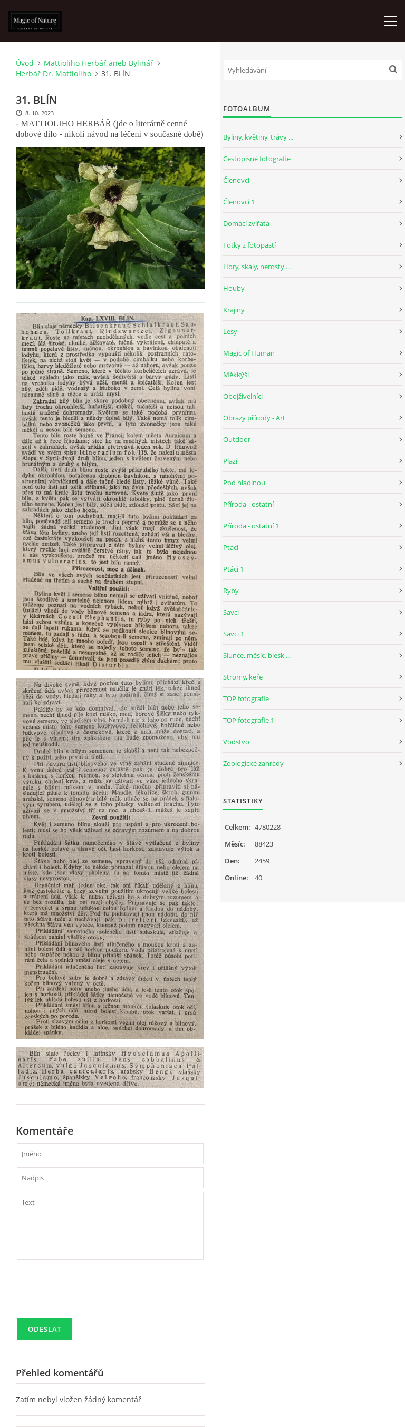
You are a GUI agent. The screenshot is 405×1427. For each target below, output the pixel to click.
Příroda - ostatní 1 (251, 525)
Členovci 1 (239, 201)
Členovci (236, 180)
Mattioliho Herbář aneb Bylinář (98, 63)
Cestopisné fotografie (257, 158)
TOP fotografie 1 (248, 720)
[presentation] (97, 1293)
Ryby (231, 590)
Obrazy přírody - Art (254, 417)
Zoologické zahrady (253, 763)
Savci (231, 612)
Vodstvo (236, 741)
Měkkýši (236, 374)
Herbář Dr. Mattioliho (53, 73)
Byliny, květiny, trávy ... (258, 137)
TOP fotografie (246, 698)
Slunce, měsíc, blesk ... (257, 655)
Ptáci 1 (233, 569)
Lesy (230, 331)
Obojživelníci (243, 396)
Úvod (25, 63)
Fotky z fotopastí (249, 245)
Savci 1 (233, 633)
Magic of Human (249, 353)
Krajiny (234, 309)
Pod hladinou (244, 482)
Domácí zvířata (246, 223)
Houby (234, 288)
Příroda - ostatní (248, 504)
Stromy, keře (243, 677)
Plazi (230, 461)
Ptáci (230, 547)
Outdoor (236, 439)
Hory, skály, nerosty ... (257, 266)
